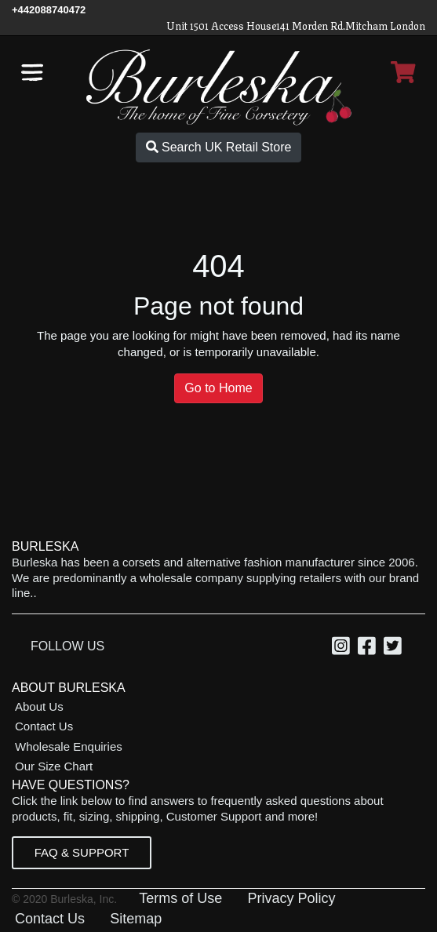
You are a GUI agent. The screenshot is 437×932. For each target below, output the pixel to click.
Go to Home (218, 388)
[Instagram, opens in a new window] (343, 649)
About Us (39, 706)
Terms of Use (180, 898)
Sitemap (136, 919)
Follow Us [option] (67, 646)
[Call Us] (49, 10)
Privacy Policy (291, 898)
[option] (343, 648)
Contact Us (44, 726)
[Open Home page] (218, 86)
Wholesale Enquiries (68, 746)
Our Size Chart (54, 766)
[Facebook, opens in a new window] (369, 649)
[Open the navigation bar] (32, 72)
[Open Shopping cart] (403, 72)
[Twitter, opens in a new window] (395, 649)
